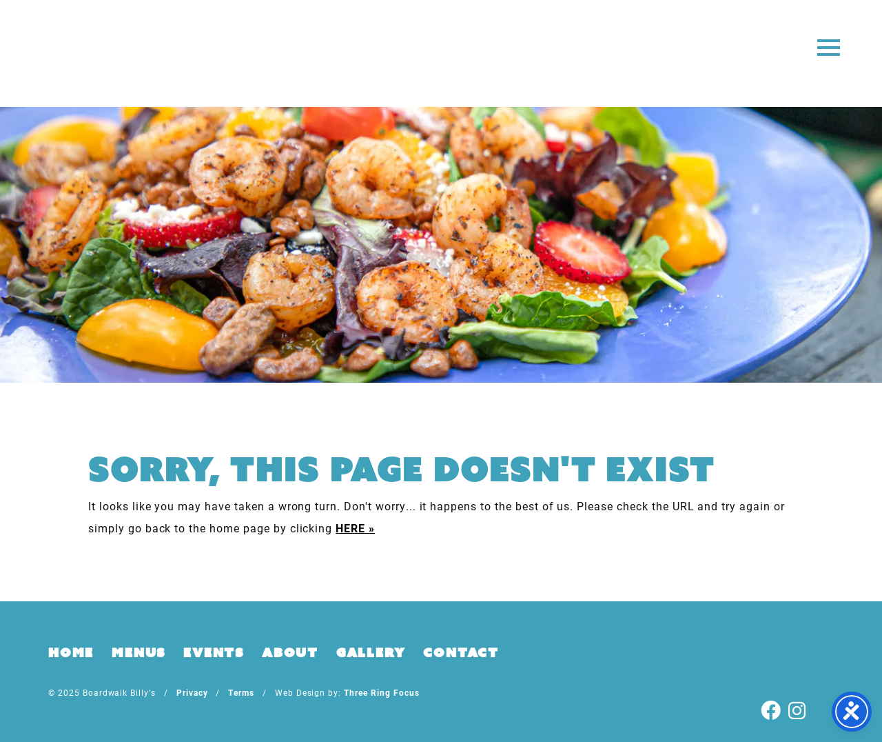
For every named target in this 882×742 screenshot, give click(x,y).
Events (213, 652)
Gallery (371, 652)
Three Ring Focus (381, 692)
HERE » (355, 528)
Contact (461, 652)
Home (71, 652)
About (290, 652)
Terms (241, 692)
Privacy (192, 692)
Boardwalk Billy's (441, 53)
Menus (138, 652)
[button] (829, 47)
